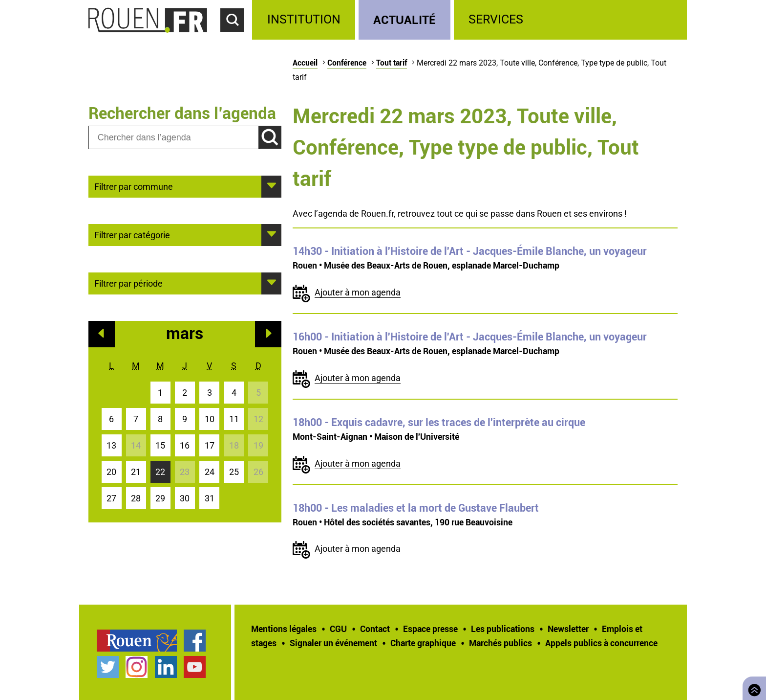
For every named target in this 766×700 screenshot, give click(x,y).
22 (160, 472)
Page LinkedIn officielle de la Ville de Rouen (166, 667)
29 (160, 498)
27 (111, 498)
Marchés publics (500, 643)
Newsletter (568, 628)
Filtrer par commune (133, 186)
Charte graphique (423, 643)
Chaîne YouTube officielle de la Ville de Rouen (195, 667)
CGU (338, 628)
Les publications (502, 628)
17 (209, 445)
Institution (303, 19)
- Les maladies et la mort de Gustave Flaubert (416, 508)
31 (209, 498)
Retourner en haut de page (752, 687)
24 (209, 472)
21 (136, 472)
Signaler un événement (333, 643)
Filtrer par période (128, 283)
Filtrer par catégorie (132, 234)
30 (185, 498)
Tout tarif (391, 62)
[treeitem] (305, 20)
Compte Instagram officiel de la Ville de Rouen (137, 667)
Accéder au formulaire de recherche (236, 37)
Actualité (404, 19)
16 (185, 445)
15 (160, 445)
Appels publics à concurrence (601, 643)
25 (234, 472)
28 (136, 498)
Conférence (346, 62)
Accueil (305, 62)
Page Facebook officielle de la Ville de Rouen (195, 641)
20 (111, 472)
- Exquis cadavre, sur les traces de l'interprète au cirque (439, 422)
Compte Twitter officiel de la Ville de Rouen (108, 667)
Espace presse (430, 628)
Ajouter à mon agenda (358, 292)
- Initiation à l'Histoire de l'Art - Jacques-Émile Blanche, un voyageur (470, 251)
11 (234, 419)
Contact (375, 628)
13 (111, 445)
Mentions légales (284, 628)
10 (209, 419)
